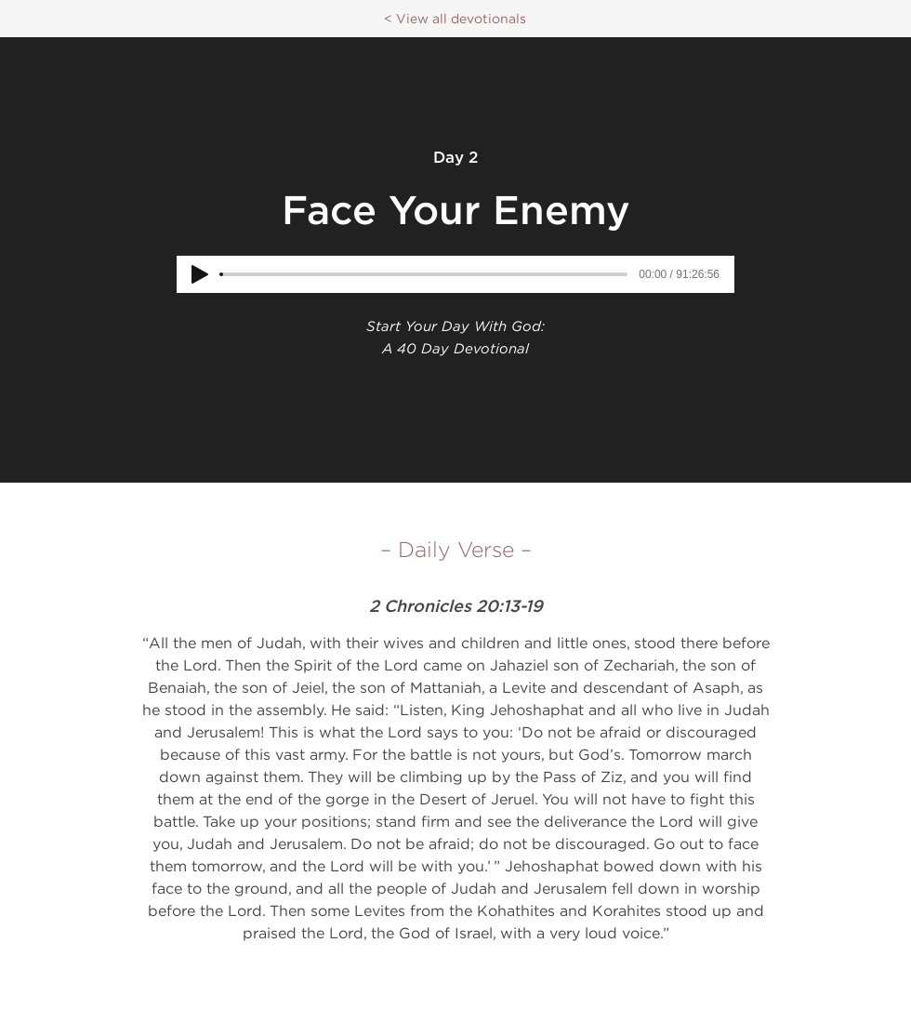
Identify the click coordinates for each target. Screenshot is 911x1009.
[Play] (199, 274)
